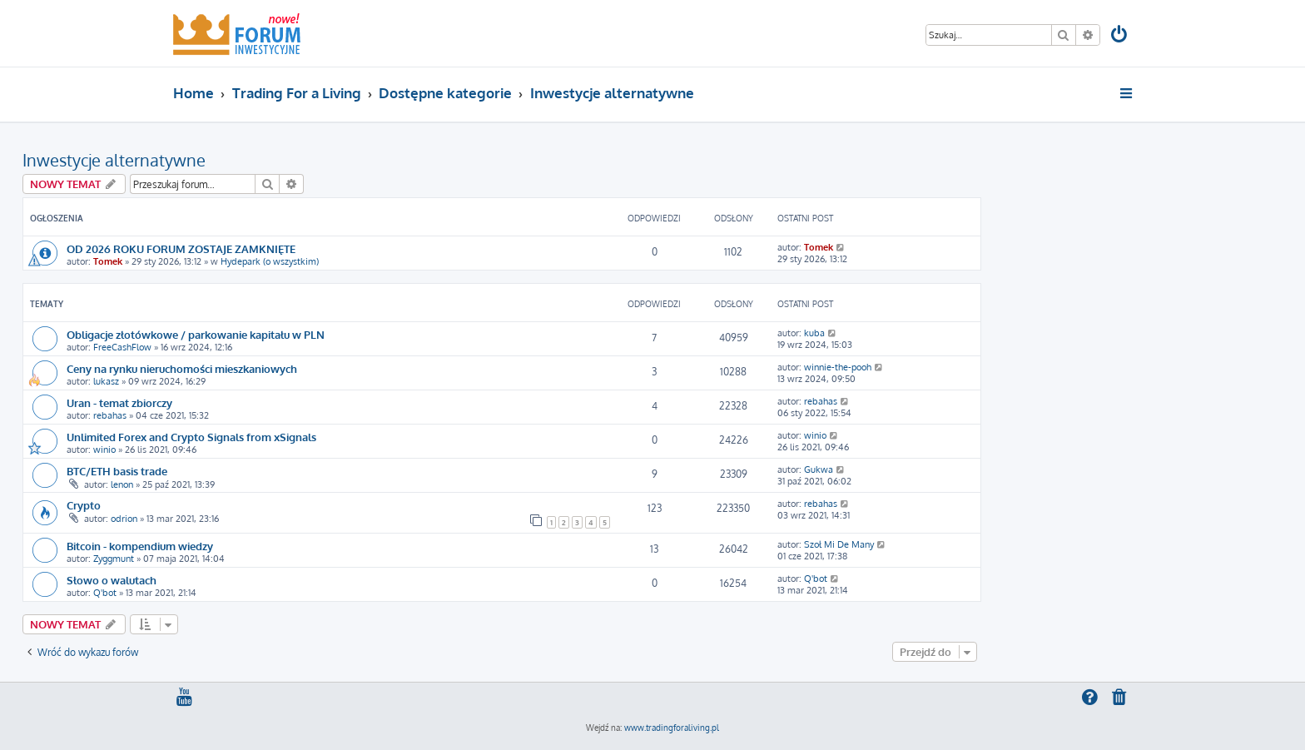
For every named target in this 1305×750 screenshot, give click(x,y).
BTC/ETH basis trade (117, 471)
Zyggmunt (113, 558)
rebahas (110, 415)
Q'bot (105, 593)
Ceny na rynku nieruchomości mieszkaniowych (182, 368)
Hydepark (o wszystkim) (270, 261)
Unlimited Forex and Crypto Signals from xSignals (191, 437)
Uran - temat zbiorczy (119, 402)
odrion (124, 518)
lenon (122, 484)
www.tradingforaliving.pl (671, 728)
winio (104, 449)
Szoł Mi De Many (839, 544)
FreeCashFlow (122, 347)
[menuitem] (1120, 36)
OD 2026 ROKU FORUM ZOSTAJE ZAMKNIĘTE (181, 248)
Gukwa (818, 469)
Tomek (107, 261)
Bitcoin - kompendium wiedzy (140, 546)
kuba (814, 333)
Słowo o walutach (111, 580)
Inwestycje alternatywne (114, 160)
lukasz (106, 381)
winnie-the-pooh (837, 367)
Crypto (84, 505)
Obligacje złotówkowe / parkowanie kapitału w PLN (196, 334)
